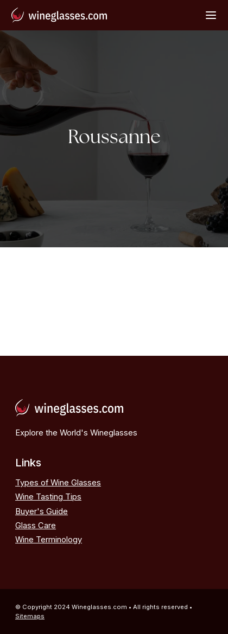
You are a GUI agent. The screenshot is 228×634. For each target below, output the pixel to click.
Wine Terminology (48, 540)
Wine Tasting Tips (48, 497)
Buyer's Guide (41, 511)
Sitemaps (30, 616)
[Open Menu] (211, 14)
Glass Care (35, 525)
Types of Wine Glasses (58, 483)
